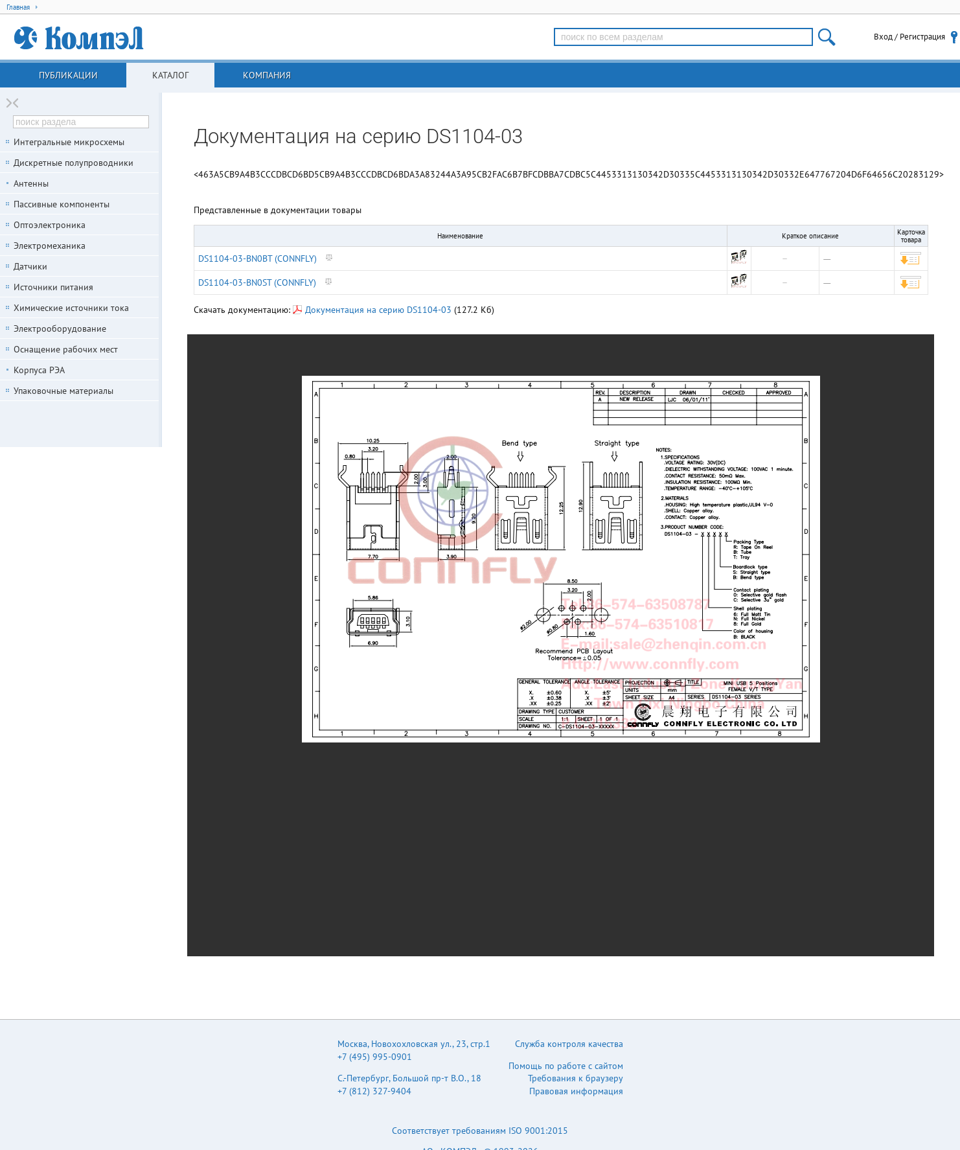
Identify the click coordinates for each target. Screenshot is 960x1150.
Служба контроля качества (569, 1044)
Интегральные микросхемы (69, 142)
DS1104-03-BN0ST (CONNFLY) (257, 282)
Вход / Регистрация (909, 36)
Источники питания (53, 287)
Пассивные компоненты (61, 204)
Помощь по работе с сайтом (566, 1066)
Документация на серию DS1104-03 (372, 310)
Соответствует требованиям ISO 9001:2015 (480, 1130)
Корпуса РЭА (39, 370)
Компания (267, 75)
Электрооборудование (60, 328)
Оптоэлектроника (50, 225)
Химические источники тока (71, 308)
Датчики (30, 266)
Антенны (31, 183)
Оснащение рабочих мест (66, 349)
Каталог (170, 75)
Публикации (68, 75)
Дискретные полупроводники (73, 162)
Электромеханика (50, 245)
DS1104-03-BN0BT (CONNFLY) (257, 258)
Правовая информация (576, 1091)
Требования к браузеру (575, 1078)
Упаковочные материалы (63, 391)
